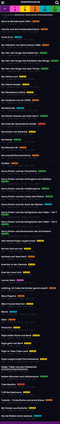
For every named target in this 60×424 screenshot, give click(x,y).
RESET (5, 17)
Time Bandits (8, 384)
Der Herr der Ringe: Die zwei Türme (20, 68)
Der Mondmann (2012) (13, 92)
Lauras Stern (8, 280)
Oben (4, 319)
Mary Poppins (8, 296)
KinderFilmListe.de (30, 1)
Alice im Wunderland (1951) (16, 21)
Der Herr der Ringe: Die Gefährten (19, 52)
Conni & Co (7, 37)
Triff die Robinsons (11, 392)
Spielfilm (10, 32)
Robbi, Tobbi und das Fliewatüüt (19, 366)
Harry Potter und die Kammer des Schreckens (26, 231)
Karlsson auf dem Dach (13, 256)
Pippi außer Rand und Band (16, 335)
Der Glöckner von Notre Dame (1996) (21, 45)
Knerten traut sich (11, 272)
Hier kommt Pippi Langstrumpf (18, 240)
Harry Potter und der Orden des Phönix (22, 196)
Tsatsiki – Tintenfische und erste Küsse (22, 400)
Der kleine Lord (9, 76)
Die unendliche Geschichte (16, 155)
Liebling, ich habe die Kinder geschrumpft (24, 288)
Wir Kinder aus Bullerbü (14, 408)
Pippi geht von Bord (12, 343)
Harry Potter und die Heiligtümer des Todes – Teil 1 (29, 212)
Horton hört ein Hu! (12, 248)
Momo (4, 311)
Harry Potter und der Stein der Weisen (22, 204)
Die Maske (6, 139)
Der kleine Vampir (11, 84)
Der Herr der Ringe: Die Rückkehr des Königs (25, 60)
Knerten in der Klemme (14, 264)
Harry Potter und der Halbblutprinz (20, 188)
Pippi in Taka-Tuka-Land (14, 351)
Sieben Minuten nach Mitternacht (20, 376)
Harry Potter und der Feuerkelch (19, 171)
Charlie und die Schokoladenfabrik (39, 15)
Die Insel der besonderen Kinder (19, 123)
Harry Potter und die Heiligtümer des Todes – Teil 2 (29, 221)
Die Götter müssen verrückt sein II (20, 116)
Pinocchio (6, 327)
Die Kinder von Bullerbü (14, 131)
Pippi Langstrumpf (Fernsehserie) (20, 359)
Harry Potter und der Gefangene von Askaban (26, 179)
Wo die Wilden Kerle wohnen (16, 415)
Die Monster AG (9, 147)
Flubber (5, 163)
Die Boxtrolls (8, 108)
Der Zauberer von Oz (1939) (16, 100)
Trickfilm (10, 24)
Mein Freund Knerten (13, 303)
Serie (9, 134)
